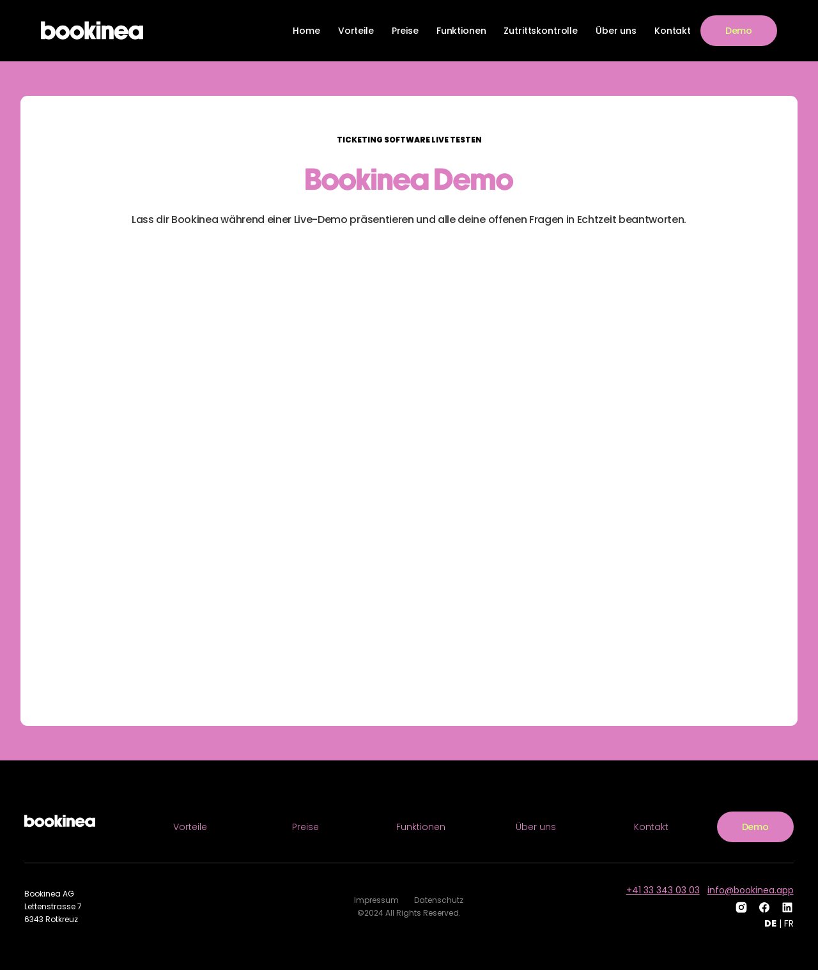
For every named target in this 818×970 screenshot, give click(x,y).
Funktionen (461, 30)
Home (306, 30)
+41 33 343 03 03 (663, 890)
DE (770, 923)
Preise (405, 30)
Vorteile (356, 30)
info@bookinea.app (750, 890)
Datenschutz (438, 900)
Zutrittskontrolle (541, 30)
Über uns (616, 30)
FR (789, 923)
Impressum (376, 900)
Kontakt (672, 30)
